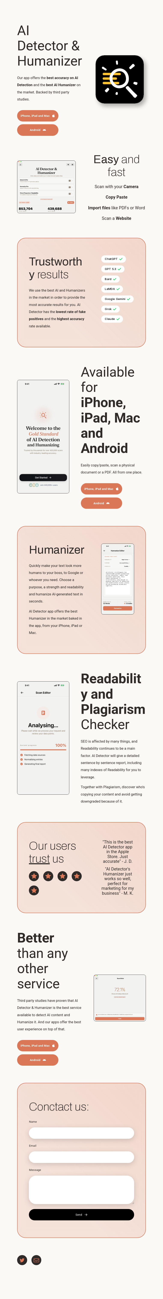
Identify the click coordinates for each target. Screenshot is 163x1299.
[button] (37, 115)
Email (33, 1145)
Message (35, 1170)
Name (33, 1121)
